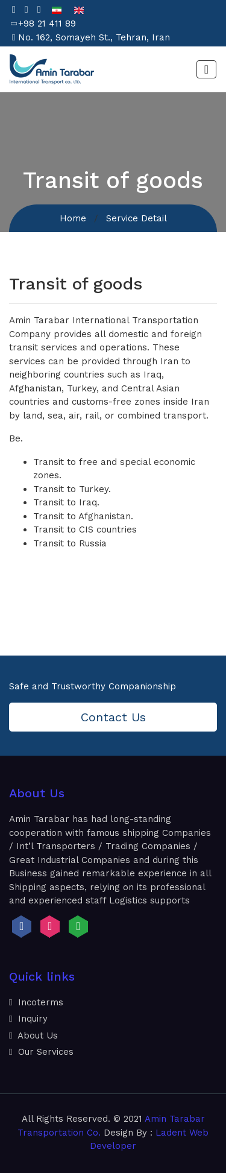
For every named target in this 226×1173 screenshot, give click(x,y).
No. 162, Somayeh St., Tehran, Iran (94, 37)
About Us (33, 1035)
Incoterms (36, 1002)
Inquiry (28, 1018)
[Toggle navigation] (206, 69)
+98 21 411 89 (47, 23)
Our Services (41, 1051)
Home (73, 218)
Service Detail (136, 218)
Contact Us (113, 717)
